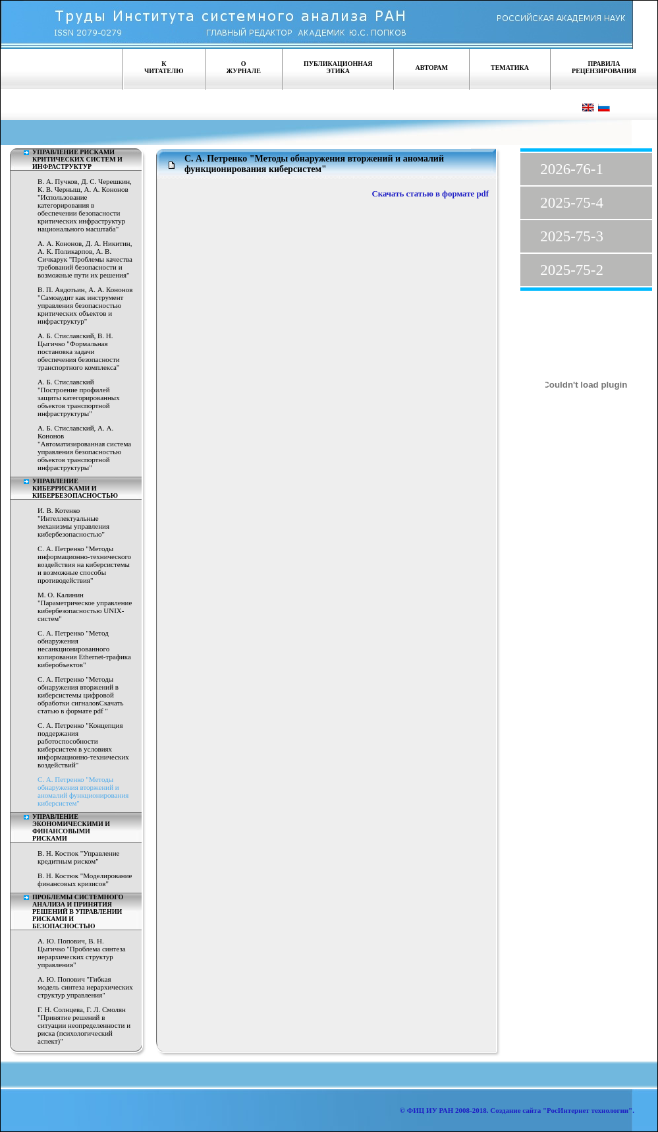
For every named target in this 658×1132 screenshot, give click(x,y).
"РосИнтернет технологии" (586, 1110)
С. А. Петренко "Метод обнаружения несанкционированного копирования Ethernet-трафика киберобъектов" (84, 649)
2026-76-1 (571, 169)
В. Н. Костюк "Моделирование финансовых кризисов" (85, 879)
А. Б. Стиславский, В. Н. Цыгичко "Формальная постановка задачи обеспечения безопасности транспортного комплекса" (79, 351)
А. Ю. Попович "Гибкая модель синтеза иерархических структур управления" (85, 987)
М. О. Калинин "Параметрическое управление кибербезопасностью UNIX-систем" (85, 606)
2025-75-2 (571, 270)
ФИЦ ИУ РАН (430, 1110)
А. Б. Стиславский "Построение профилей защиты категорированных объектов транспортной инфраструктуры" (79, 397)
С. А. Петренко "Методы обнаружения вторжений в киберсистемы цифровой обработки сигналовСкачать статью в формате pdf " (80, 695)
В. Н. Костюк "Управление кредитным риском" (79, 857)
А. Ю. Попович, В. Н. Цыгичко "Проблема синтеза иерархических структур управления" (82, 952)
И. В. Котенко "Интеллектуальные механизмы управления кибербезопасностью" (73, 522)
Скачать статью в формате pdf (430, 193)
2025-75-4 (571, 202)
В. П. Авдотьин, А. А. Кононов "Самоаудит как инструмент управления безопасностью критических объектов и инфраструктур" (85, 305)
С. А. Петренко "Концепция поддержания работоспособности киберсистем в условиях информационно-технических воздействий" (83, 745)
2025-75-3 (571, 236)
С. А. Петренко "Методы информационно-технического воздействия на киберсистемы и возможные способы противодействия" (84, 564)
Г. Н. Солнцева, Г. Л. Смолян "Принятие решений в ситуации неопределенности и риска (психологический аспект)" (84, 1025)
